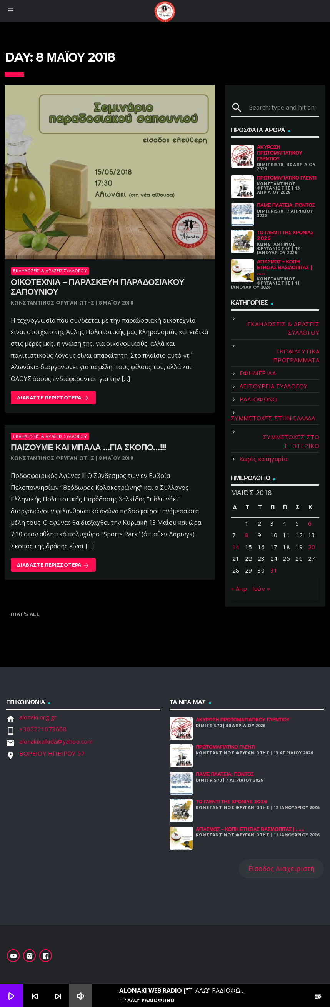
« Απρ (239, 588)
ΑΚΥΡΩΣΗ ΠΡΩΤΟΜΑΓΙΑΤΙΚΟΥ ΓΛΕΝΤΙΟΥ (279, 152)
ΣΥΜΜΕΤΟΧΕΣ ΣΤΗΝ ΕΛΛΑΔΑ (273, 418)
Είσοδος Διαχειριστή (281, 868)
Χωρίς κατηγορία (264, 459)
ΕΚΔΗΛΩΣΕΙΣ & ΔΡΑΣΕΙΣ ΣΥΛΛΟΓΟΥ (50, 270)
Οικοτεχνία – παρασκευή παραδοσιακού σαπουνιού (97, 287)
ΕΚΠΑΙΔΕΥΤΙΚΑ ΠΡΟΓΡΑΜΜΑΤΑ (296, 355)
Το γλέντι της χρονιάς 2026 (285, 235)
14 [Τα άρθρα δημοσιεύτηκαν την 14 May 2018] (236, 547)
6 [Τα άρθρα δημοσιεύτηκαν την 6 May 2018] (310, 523)
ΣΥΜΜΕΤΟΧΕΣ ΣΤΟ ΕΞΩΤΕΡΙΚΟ (291, 441)
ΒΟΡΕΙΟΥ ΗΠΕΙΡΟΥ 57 (52, 753)
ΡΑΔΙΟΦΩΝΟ (258, 399)
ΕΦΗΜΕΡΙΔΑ (258, 373)
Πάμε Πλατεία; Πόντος (286, 205)
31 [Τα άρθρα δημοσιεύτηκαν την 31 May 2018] (274, 570)
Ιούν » (261, 588)
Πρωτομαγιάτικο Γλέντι (287, 178)
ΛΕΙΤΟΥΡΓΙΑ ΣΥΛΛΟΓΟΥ (274, 386)
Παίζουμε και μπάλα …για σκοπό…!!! (88, 447)
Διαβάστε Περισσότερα (53, 397)
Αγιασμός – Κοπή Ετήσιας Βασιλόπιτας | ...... (284, 267)
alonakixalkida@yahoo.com (56, 741)
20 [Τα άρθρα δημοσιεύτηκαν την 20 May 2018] (311, 547)
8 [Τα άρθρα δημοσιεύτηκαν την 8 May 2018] (246, 535)
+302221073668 (43, 729)
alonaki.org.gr (38, 717)
